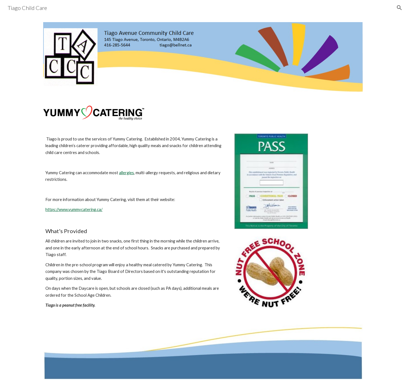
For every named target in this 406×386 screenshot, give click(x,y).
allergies (126, 172)
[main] (134, 222)
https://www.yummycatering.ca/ (73, 209)
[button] (399, 7)
